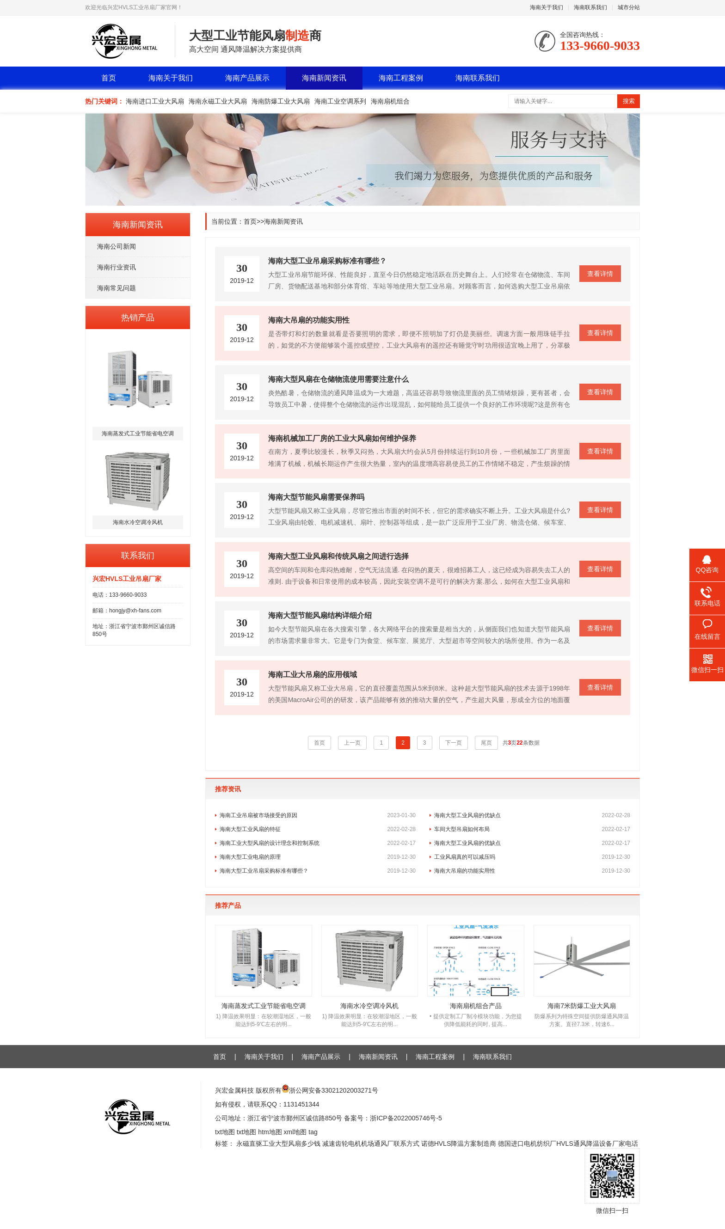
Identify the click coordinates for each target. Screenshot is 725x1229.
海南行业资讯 (116, 267)
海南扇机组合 (390, 101)
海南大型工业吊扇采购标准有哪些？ (318, 871)
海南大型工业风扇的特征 (318, 829)
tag (312, 1132)
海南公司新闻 (116, 246)
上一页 (352, 743)
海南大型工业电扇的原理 (318, 857)
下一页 (453, 743)
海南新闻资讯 (324, 78)
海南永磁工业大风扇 (218, 101)
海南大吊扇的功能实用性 (532, 871)
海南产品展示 (247, 78)
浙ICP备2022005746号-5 (406, 1118)
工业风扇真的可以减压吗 (532, 857)
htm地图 (270, 1132)
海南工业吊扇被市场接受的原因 (318, 815)
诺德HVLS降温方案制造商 (459, 1143)
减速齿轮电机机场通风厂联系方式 (370, 1143)
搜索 (629, 101)
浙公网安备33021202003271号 (333, 1090)
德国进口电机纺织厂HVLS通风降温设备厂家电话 (568, 1143)
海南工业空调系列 (340, 101)
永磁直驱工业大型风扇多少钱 (278, 1143)
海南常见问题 (116, 288)
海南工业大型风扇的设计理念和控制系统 (318, 843)
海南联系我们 (590, 7)
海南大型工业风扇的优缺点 (532, 815)
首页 (108, 78)
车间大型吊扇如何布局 (532, 829)
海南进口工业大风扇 (155, 101)
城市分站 (629, 7)
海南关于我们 (546, 7)
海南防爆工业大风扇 (281, 101)
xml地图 (295, 1132)
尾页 (486, 743)
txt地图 (225, 1132)
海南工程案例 (401, 78)
